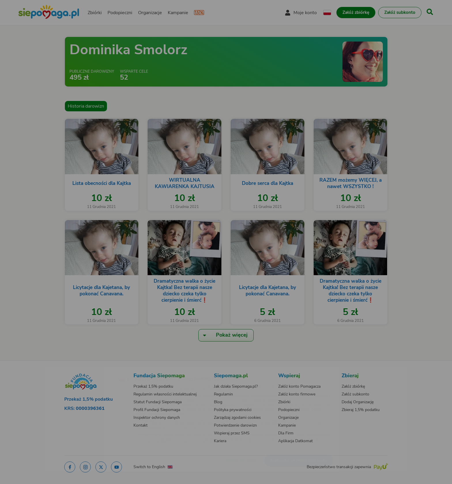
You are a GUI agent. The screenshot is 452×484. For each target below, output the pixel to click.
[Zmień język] (99, 370)
